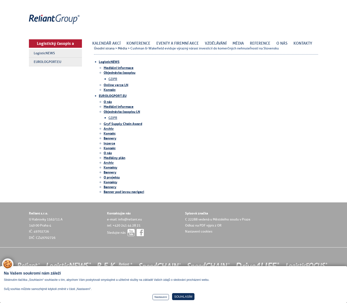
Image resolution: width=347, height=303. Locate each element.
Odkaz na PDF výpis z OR (203, 225)
